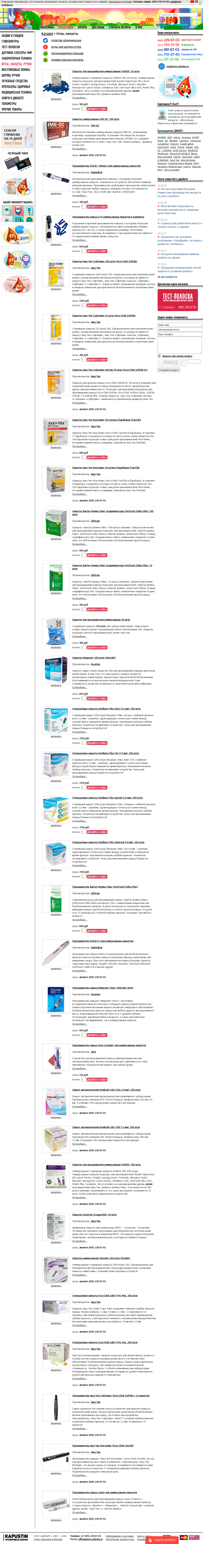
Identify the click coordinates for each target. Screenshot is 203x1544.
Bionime (173, 140)
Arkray (177, 137)
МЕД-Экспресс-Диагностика (178, 165)
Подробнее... (79, 97)
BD (166, 140)
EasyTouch (163, 147)
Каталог (47, 33)
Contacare (195, 140)
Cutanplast (163, 143)
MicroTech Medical (180, 153)
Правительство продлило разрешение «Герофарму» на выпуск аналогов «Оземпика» (180, 240)
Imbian (189, 147)
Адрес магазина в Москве (48, 1539)
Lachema (166, 150)
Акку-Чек (174, 160)
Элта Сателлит (172, 169)
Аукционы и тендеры (120, 1)
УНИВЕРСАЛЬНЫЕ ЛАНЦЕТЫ (67, 60)
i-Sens (173, 147)
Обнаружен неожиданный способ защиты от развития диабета (179, 269)
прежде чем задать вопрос (177, 356)
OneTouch (187, 156)
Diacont (174, 143)
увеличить (56, 98)
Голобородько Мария (180, 163)
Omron (177, 156)
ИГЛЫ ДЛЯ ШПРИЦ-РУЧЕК (66, 47)
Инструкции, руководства (120, 1539)
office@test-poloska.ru (90, 1539)
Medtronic (163, 153)
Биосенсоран (188, 160)
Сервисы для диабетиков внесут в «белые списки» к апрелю (180, 224)
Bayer (161, 140)
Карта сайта (144, 1536)
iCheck (181, 147)
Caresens (184, 140)
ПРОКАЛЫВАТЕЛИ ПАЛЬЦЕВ (67, 53)
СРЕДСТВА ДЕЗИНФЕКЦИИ (66, 40)
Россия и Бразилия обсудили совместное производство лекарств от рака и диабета (179, 192)
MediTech (193, 150)
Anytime (162, 137)
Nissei (194, 153)
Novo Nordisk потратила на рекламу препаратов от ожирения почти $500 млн (178, 209)
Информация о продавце (120, 1536)
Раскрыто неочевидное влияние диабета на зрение (178, 255)
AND (169, 137)
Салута (187, 166)
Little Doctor (180, 150)
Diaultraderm (187, 143)
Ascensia (186, 137)
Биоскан (162, 163)
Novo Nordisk (165, 156)
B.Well (195, 137)
